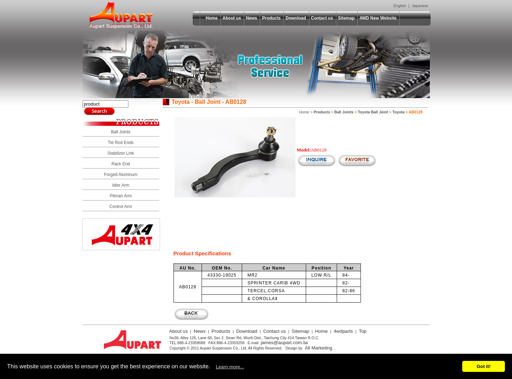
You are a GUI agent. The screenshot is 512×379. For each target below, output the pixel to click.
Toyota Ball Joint (373, 112)
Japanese (420, 6)
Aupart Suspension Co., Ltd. (121, 15)
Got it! (483, 366)
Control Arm (121, 206)
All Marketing (318, 348)
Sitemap (346, 18)
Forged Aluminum (120, 174)
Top (363, 331)
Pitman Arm (121, 195)
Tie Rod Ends (120, 142)
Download (296, 18)
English (400, 6)
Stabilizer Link (120, 153)
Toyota (399, 112)
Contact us (322, 18)
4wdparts (343, 331)
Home (212, 18)
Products (271, 18)
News (251, 18)
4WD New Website (377, 18)
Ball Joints (120, 131)
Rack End (120, 163)
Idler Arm (120, 185)
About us (232, 18)
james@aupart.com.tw (284, 342)
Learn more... (230, 366)
